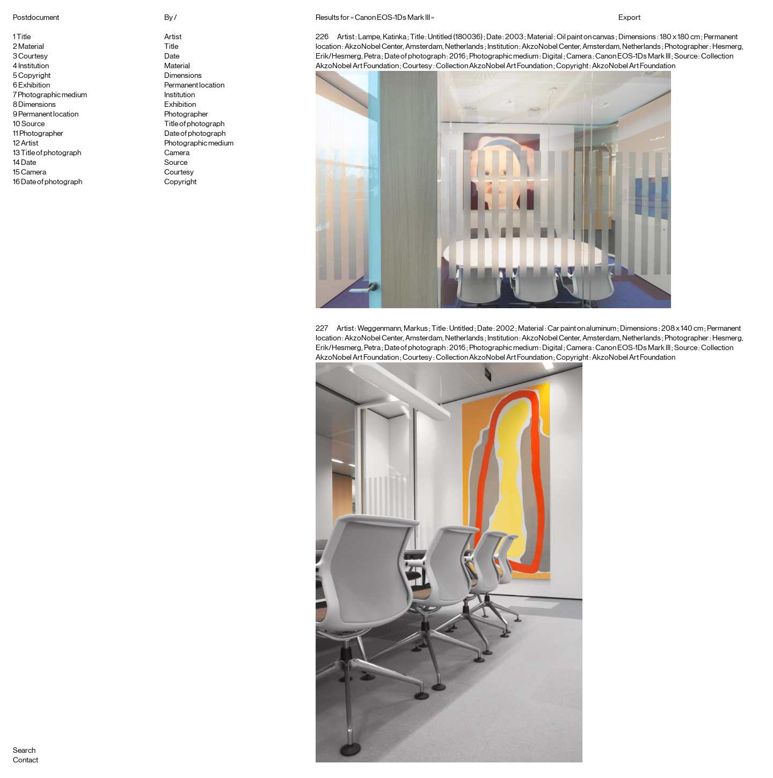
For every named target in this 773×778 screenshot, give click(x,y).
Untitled (461, 328)
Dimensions (37, 104)
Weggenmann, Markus (393, 328)
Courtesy (33, 56)
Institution (33, 66)
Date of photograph (51, 182)
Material (31, 46)
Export (629, 17)
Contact (25, 760)
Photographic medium (52, 95)
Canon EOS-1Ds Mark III (632, 56)
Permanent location (48, 114)
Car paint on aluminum (582, 328)
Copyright (34, 75)
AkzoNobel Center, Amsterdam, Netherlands (591, 46)
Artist (29, 143)
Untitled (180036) (455, 37)
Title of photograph (51, 153)
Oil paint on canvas (586, 37)
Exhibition (34, 85)
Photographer (41, 133)
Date (28, 162)
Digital (552, 56)
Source (33, 124)
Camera (33, 172)
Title (24, 37)
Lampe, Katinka (382, 37)
